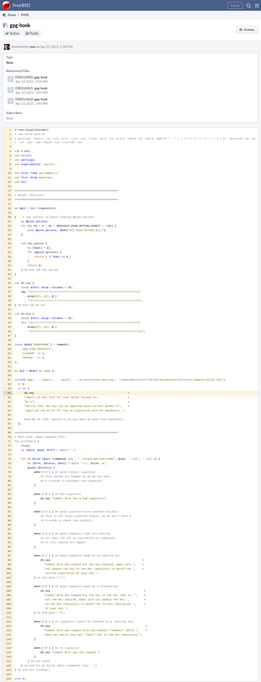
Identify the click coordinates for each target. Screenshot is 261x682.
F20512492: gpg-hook (31, 77)
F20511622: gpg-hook (31, 99)
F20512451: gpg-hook (31, 88)
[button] (257, 5)
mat (33, 46)
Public (34, 33)
